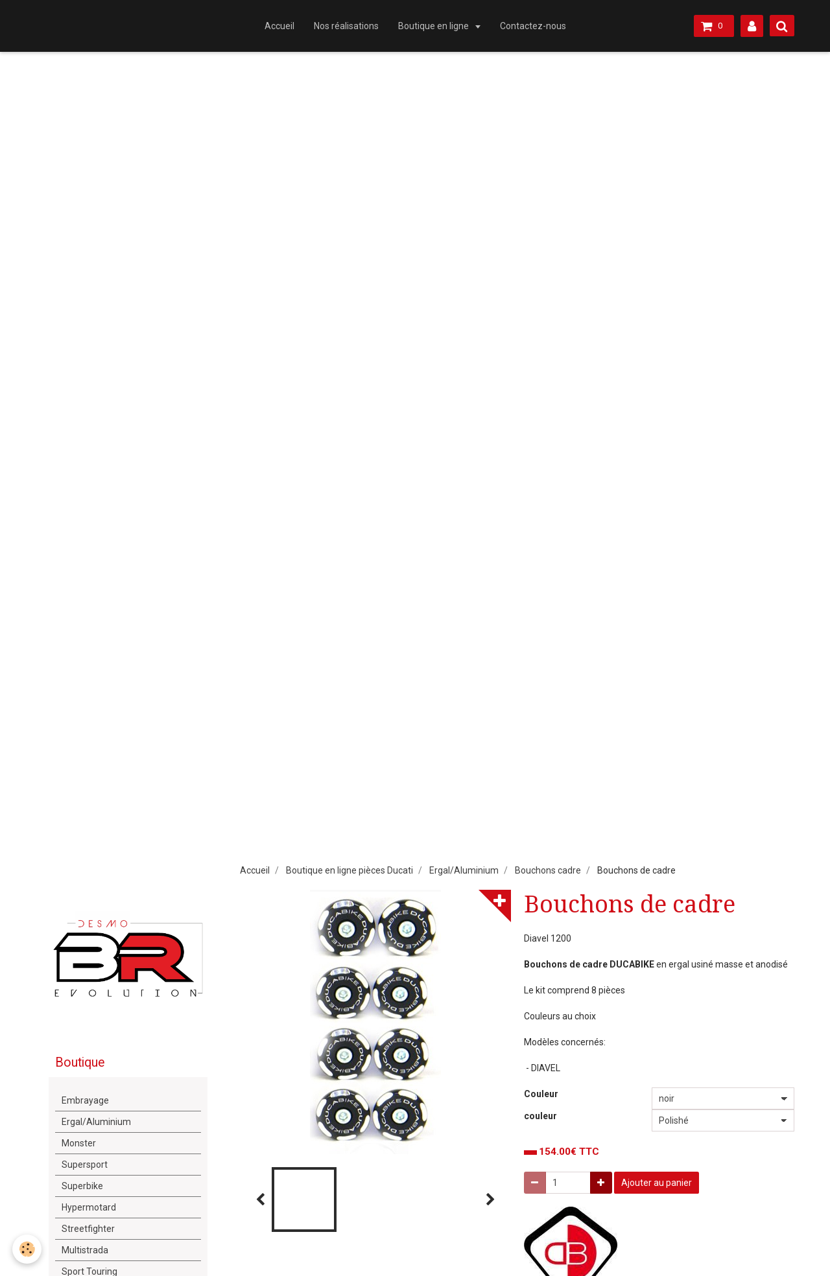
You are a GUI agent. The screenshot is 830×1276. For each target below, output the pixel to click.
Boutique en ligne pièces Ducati (349, 870)
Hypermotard (89, 1207)
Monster (79, 1143)
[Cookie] (27, 1249)
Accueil (279, 26)
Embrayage (85, 1100)
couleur (540, 1116)
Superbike (82, 1186)
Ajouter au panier (656, 1182)
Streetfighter (88, 1229)
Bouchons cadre (548, 870)
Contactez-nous (533, 26)
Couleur (541, 1094)
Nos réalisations (346, 26)
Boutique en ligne (434, 26)
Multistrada (85, 1250)
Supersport (85, 1164)
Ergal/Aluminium (464, 870)
